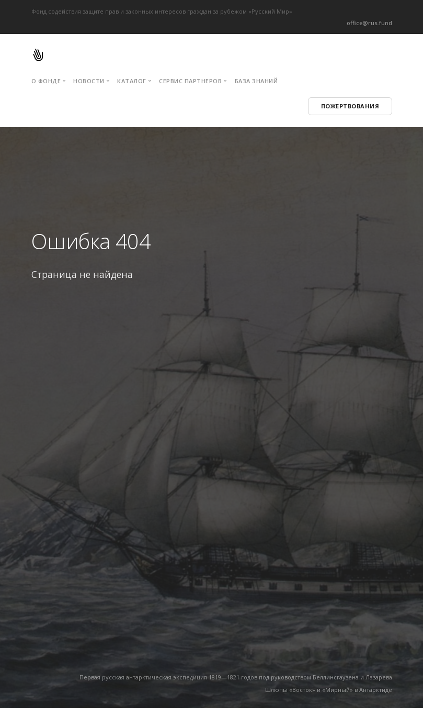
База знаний (256, 81)
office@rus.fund (369, 23)
